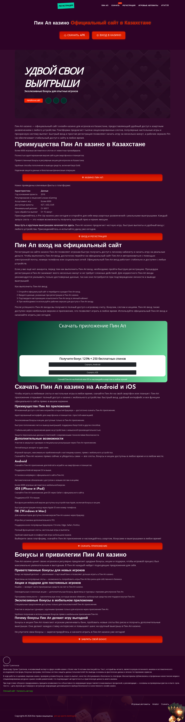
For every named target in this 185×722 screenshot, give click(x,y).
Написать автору (25, 693)
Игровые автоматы (147, 6)
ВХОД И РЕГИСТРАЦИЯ (92, 238)
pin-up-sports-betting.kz (65, 718)
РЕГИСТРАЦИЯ (66, 6)
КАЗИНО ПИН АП (92, 179)
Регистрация (126, 6)
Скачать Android (92, 366)
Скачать (113, 5)
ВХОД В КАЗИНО (109, 35)
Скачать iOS (92, 374)
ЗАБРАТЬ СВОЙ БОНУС (92, 641)
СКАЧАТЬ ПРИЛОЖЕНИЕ (92, 548)
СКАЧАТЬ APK (73, 35)
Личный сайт (9, 693)
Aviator (164, 6)
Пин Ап (100, 6)
